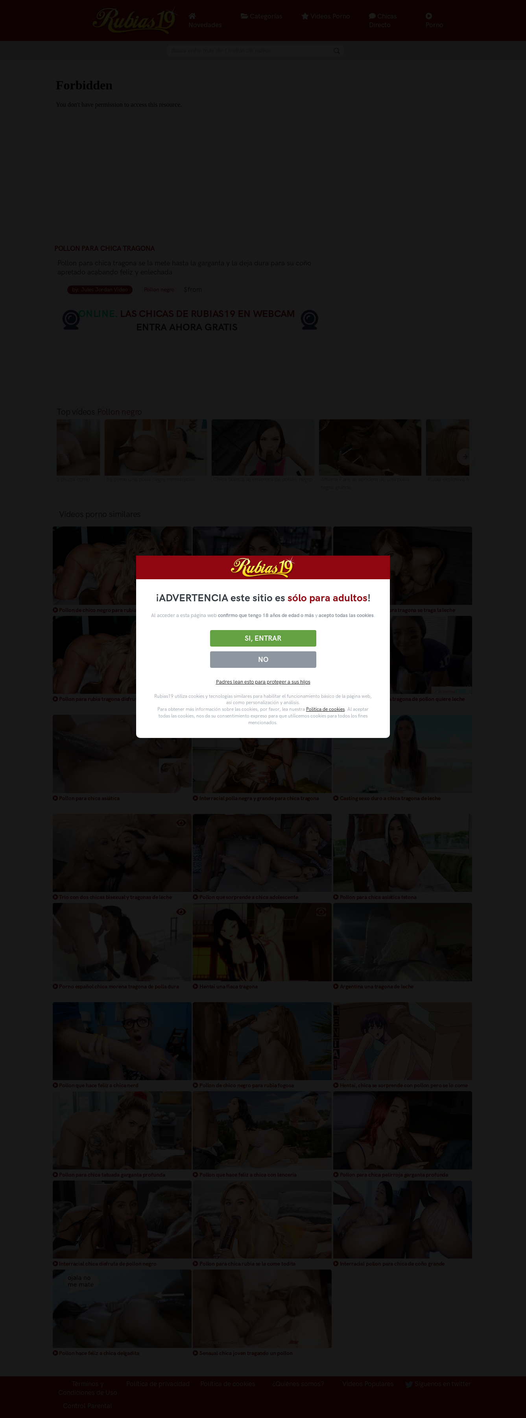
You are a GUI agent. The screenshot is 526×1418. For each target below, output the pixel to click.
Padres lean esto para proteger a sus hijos (263, 682)
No (263, 659)
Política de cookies (325, 709)
